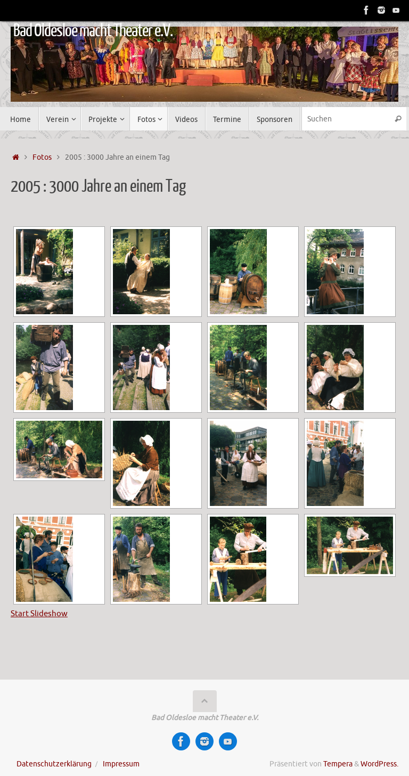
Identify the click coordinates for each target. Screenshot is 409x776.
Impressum (121, 764)
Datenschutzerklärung (54, 764)
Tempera (338, 764)
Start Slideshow (39, 614)
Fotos (42, 157)
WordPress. (379, 764)
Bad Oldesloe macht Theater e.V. (93, 30)
